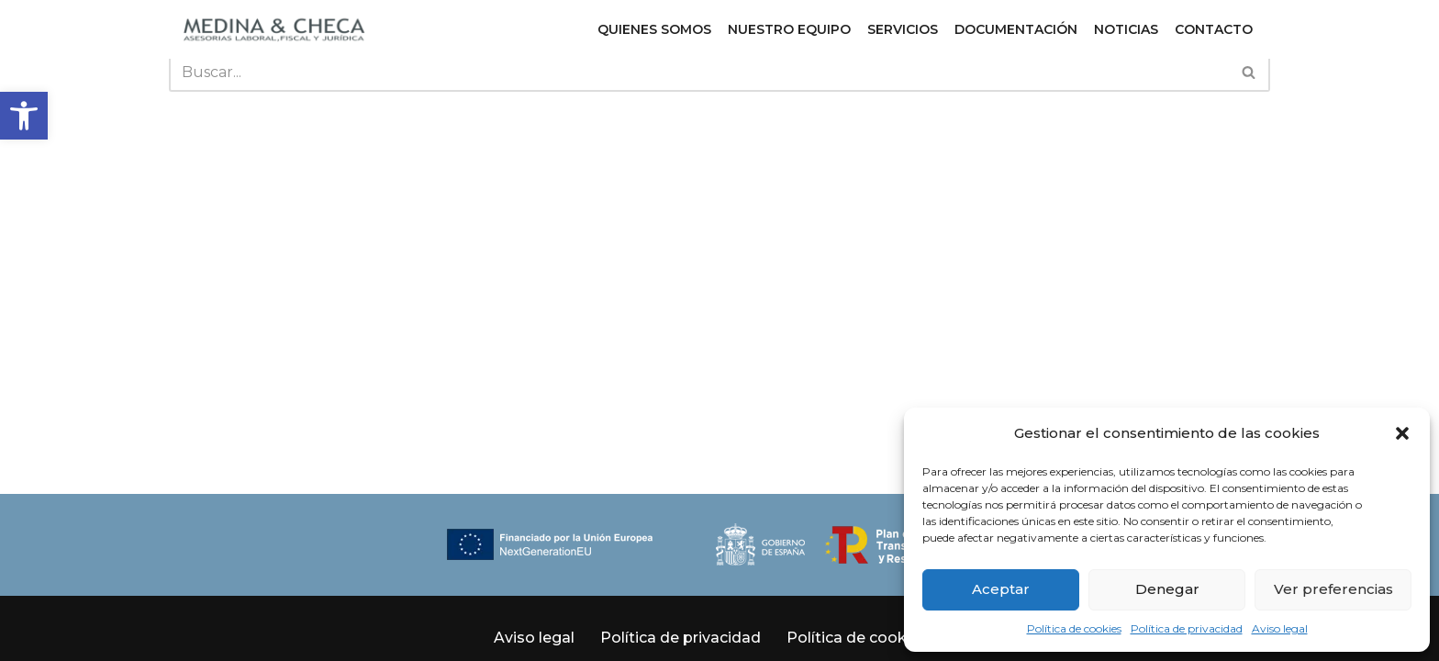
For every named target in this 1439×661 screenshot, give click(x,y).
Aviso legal (1280, 628)
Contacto (1214, 29)
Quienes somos (654, 29)
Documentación (1015, 29)
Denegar (1167, 589)
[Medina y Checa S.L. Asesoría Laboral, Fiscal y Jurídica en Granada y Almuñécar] (274, 29)
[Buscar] (699, 72)
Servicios (902, 29)
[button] (24, 116)
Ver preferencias (1333, 589)
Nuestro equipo (789, 29)
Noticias (1126, 29)
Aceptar (1001, 589)
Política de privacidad (1187, 628)
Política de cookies (1074, 628)
